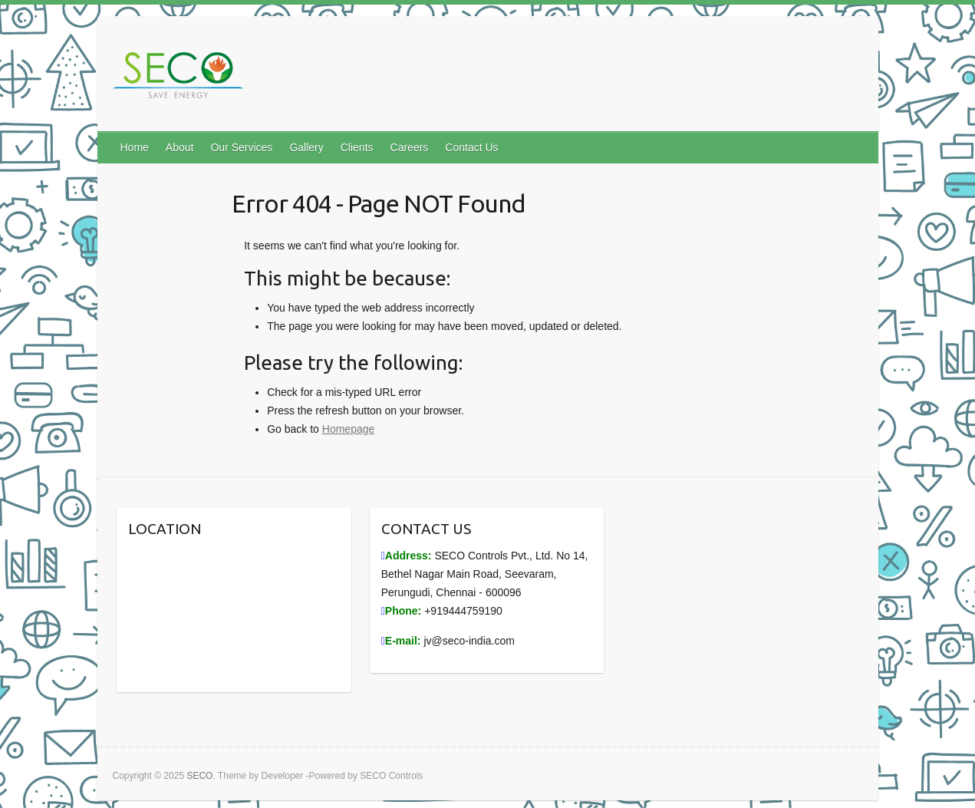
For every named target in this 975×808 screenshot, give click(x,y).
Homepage (348, 429)
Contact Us (471, 147)
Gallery (306, 147)
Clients (357, 147)
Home (134, 147)
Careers (409, 147)
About (180, 147)
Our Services (241, 147)
